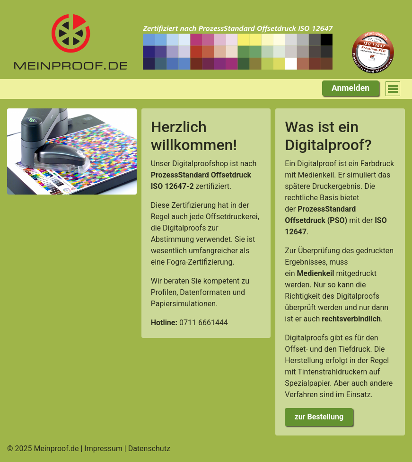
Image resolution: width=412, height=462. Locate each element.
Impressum (103, 448)
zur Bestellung (319, 416)
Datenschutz (149, 448)
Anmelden (350, 88)
